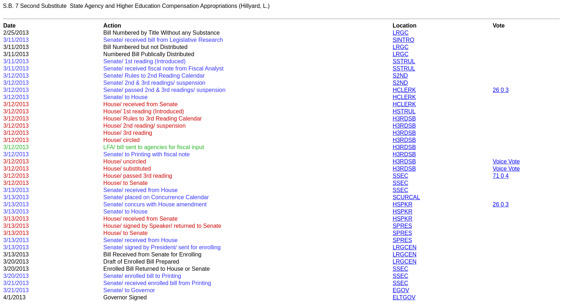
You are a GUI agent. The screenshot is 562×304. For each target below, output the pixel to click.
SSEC (400, 176)
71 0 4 (501, 176)
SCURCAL (406, 197)
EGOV (400, 290)
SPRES (402, 226)
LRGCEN (404, 247)
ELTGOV (403, 297)
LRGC (400, 33)
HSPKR (402, 204)
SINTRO (403, 40)
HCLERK (404, 90)
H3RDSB (404, 119)
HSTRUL (403, 111)
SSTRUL (403, 61)
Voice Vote (506, 161)
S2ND (400, 76)
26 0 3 (501, 90)
